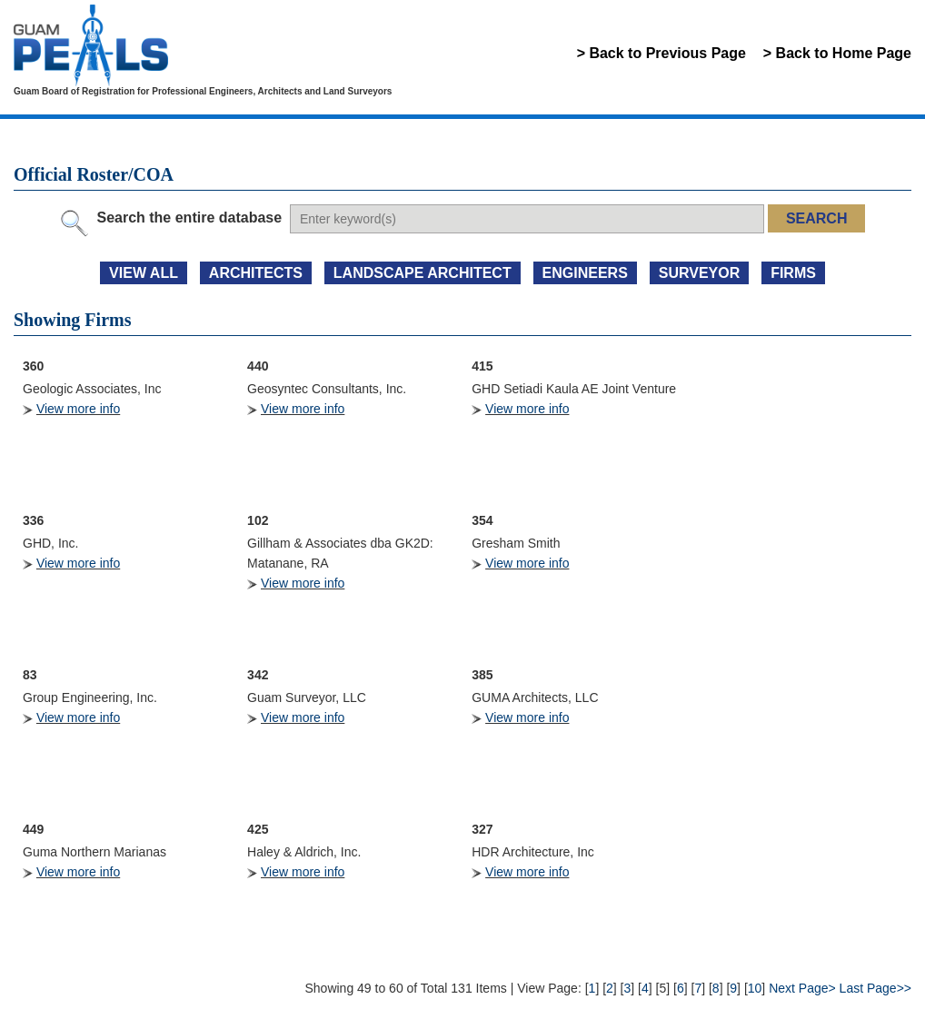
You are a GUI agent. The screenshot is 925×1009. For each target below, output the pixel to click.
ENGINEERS (585, 273)
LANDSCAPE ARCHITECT (422, 273)
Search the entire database (189, 217)
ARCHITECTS (256, 273)
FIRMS (793, 273)
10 (755, 988)
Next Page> (802, 988)
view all (143, 273)
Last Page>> (875, 988)
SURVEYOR (700, 273)
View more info (78, 408)
